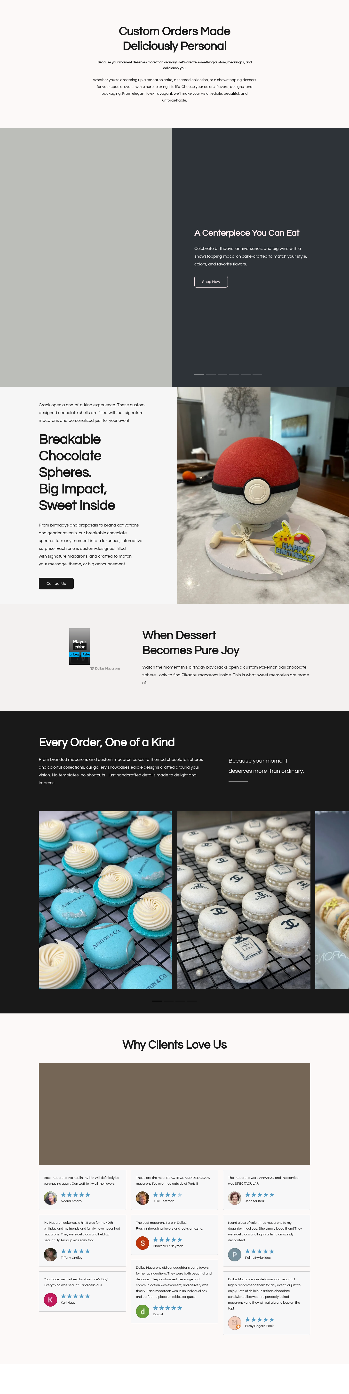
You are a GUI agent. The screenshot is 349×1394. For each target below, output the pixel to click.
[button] (211, 282)
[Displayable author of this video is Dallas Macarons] (105, 668)
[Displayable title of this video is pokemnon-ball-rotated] (79, 646)
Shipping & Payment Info (179, 1375)
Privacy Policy (145, 1375)
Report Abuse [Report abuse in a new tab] (238, 1375)
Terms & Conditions (115, 1375)
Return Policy (213, 1375)
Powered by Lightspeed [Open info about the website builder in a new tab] (174, 1383)
